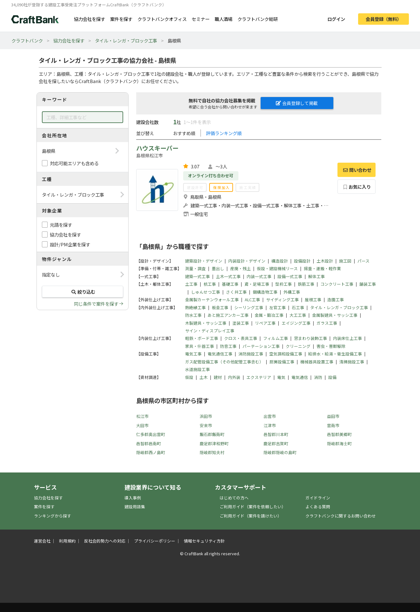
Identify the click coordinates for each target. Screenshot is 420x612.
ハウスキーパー (157, 148)
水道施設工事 (197, 369)
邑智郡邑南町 (148, 443)
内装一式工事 (259, 276)
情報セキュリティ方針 (204, 541)
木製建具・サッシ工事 (205, 323)
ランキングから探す (52, 516)
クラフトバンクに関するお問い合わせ (340, 516)
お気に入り (356, 186)
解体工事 (316, 276)
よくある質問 (317, 507)
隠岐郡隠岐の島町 (280, 452)
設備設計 (302, 261)
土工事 (191, 284)
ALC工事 (252, 299)
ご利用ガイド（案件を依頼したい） (253, 507)
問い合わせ (356, 169)
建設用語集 (134, 507)
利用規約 (67, 541)
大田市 (142, 425)
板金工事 (220, 307)
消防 (318, 377)
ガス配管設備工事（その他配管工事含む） (224, 362)
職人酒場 (223, 19)
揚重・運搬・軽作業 (322, 268)
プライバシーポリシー (154, 541)
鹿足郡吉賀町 (275, 443)
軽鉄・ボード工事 (201, 338)
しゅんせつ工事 (205, 292)
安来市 (206, 425)
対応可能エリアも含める (74, 163)
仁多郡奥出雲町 (150, 434)
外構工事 (291, 292)
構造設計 (279, 261)
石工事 (298, 307)
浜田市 (206, 416)
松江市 (142, 416)
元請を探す (61, 224)
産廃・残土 (240, 268)
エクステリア (258, 377)
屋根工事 (313, 299)
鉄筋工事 (306, 284)
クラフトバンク (27, 40)
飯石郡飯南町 (212, 434)
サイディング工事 (282, 299)
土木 (203, 377)
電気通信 (299, 377)
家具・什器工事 (199, 346)
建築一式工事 (197, 276)
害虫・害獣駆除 (331, 346)
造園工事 (335, 299)
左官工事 (277, 307)
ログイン (336, 19)
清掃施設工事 (351, 362)
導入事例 (132, 498)
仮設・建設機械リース (277, 268)
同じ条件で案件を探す (96, 303)
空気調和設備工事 (285, 354)
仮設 (189, 377)
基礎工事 (230, 284)
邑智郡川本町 (275, 434)
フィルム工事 (275, 338)
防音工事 (228, 346)
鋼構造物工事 (265, 292)
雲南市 (333, 425)
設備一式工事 (289, 276)
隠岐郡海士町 (339, 443)
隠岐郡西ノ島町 (150, 452)
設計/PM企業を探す (70, 244)
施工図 (345, 261)
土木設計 (325, 261)
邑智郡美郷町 (339, 434)
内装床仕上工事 (347, 338)
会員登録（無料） (383, 19)
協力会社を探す (89, 19)
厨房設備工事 (282, 362)
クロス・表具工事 (240, 338)
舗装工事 (367, 284)
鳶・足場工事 (256, 284)
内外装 (234, 377)
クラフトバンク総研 (257, 19)
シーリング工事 (248, 307)
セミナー (201, 19)
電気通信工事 (220, 354)
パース (363, 261)
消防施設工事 (250, 354)
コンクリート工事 (336, 284)
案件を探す (121, 19)
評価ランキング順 (224, 133)
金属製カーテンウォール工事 (212, 299)
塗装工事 (240, 323)
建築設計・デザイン (203, 261)
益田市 (333, 416)
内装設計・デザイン (246, 261)
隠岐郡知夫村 (212, 452)
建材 (218, 377)
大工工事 (298, 315)
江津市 (269, 425)
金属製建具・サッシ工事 (334, 315)
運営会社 (42, 541)
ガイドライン (317, 498)
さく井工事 (236, 292)
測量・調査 (195, 268)
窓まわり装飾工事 (310, 338)
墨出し (218, 268)
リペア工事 (265, 323)
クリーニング (298, 346)
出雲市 (269, 416)
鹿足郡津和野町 (214, 443)
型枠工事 (283, 284)
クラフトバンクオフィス (162, 19)
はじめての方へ (234, 498)
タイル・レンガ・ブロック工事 (126, 40)
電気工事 (193, 354)
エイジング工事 (296, 323)
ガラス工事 (327, 323)
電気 (281, 377)
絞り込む (82, 291)
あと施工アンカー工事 (228, 315)
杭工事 (209, 284)
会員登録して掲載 (297, 103)
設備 (332, 377)
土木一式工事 (228, 276)
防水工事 (193, 315)
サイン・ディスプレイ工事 (209, 331)
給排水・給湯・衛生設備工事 (335, 354)
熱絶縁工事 (195, 307)
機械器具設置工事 (316, 362)
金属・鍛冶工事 (269, 315)
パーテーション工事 (261, 346)
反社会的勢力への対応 (104, 541)
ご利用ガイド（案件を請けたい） (251, 516)
